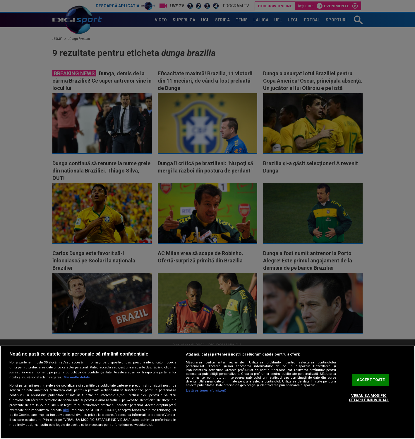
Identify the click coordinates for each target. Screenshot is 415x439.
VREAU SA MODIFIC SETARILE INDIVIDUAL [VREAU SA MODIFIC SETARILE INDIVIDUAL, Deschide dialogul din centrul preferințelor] (369, 397)
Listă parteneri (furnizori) (206, 390)
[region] (207, 392)
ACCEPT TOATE (371, 379)
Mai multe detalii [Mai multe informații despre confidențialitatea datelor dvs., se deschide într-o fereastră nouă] (77, 377)
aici (66, 410)
